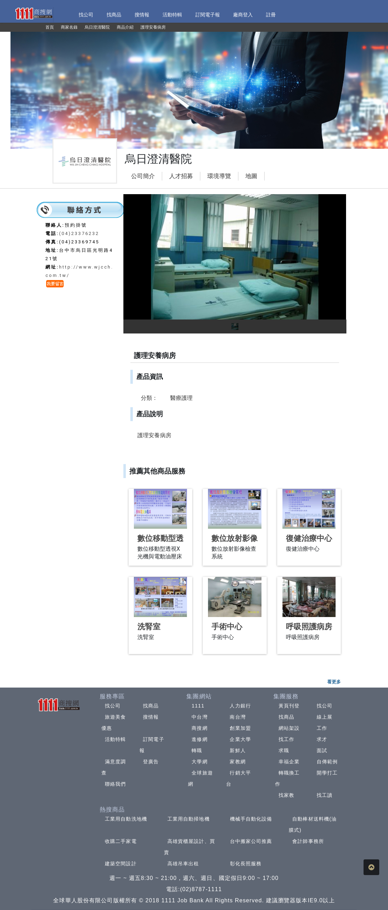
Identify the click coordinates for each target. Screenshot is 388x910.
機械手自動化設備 (251, 819)
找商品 (151, 706)
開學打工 (327, 773)
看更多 (334, 681)
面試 (322, 750)
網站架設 (289, 728)
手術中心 (226, 626)
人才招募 (181, 176)
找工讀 (324, 795)
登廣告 (151, 761)
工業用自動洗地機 (126, 819)
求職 (284, 750)
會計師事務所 (308, 841)
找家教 (286, 795)
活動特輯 (115, 739)
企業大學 (240, 739)
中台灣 (199, 717)
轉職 (197, 750)
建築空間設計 (121, 863)
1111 (198, 706)
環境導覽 (219, 176)
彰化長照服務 (246, 863)
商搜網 (199, 728)
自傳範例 (327, 761)
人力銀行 (240, 706)
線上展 (324, 717)
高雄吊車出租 (183, 863)
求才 (322, 739)
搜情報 (151, 717)
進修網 (199, 739)
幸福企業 (289, 761)
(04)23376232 (79, 233)
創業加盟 (240, 728)
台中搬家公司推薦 (251, 841)
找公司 (113, 706)
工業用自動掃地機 (188, 819)
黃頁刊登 (289, 706)
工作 (322, 728)
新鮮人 (237, 750)
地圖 (251, 176)
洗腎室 (148, 626)
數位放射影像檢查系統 (234, 543)
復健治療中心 (309, 538)
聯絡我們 (115, 784)
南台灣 (237, 717)
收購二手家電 (121, 841)
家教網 (237, 761)
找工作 (286, 739)
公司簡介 (143, 176)
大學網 (199, 761)
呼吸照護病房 (309, 626)
